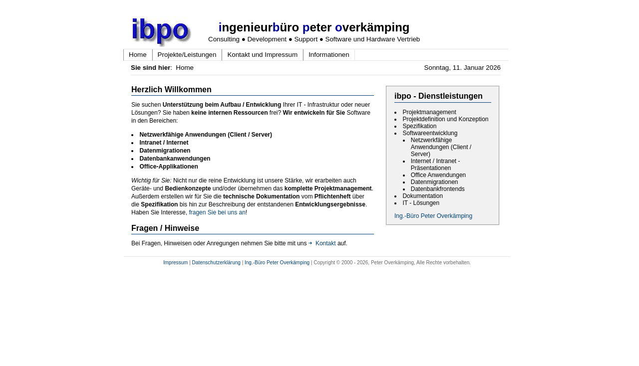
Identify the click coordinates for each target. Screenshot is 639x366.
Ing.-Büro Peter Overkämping (433, 215)
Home (138, 54)
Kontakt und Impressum (262, 54)
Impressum (175, 262)
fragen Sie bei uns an (217, 212)
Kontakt (322, 243)
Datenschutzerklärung (216, 262)
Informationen (329, 54)
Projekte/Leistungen (187, 54)
